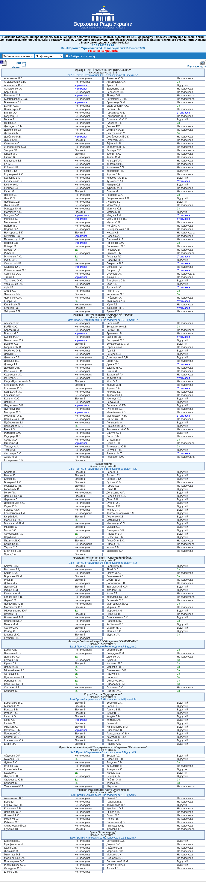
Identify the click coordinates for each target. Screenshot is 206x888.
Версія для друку (196, 65)
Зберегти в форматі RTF (13, 64)
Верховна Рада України (103, 24)
